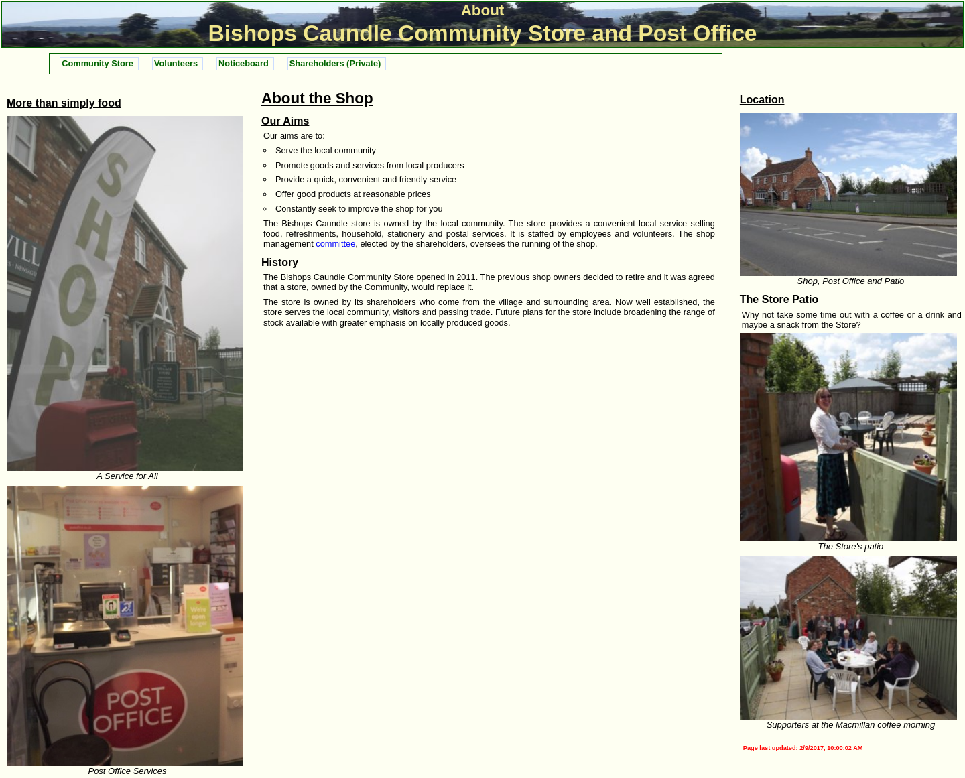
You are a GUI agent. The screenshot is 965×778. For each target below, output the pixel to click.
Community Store (97, 63)
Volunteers (176, 63)
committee (335, 244)
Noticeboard (243, 63)
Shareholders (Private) (335, 63)
